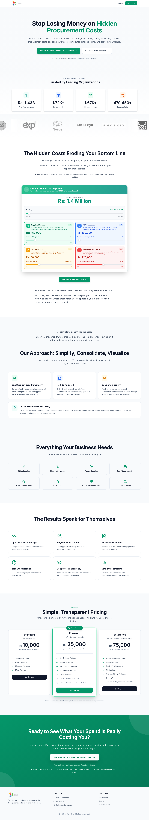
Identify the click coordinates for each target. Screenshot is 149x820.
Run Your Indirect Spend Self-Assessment (58, 51)
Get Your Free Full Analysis (74, 279)
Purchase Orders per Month (86, 237)
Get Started (131, 3)
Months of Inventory (32, 261)
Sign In (120, 3)
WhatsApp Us (104, 804)
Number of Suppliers (32, 237)
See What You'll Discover (96, 51)
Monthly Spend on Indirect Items (38, 210)
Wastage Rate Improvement (85, 261)
